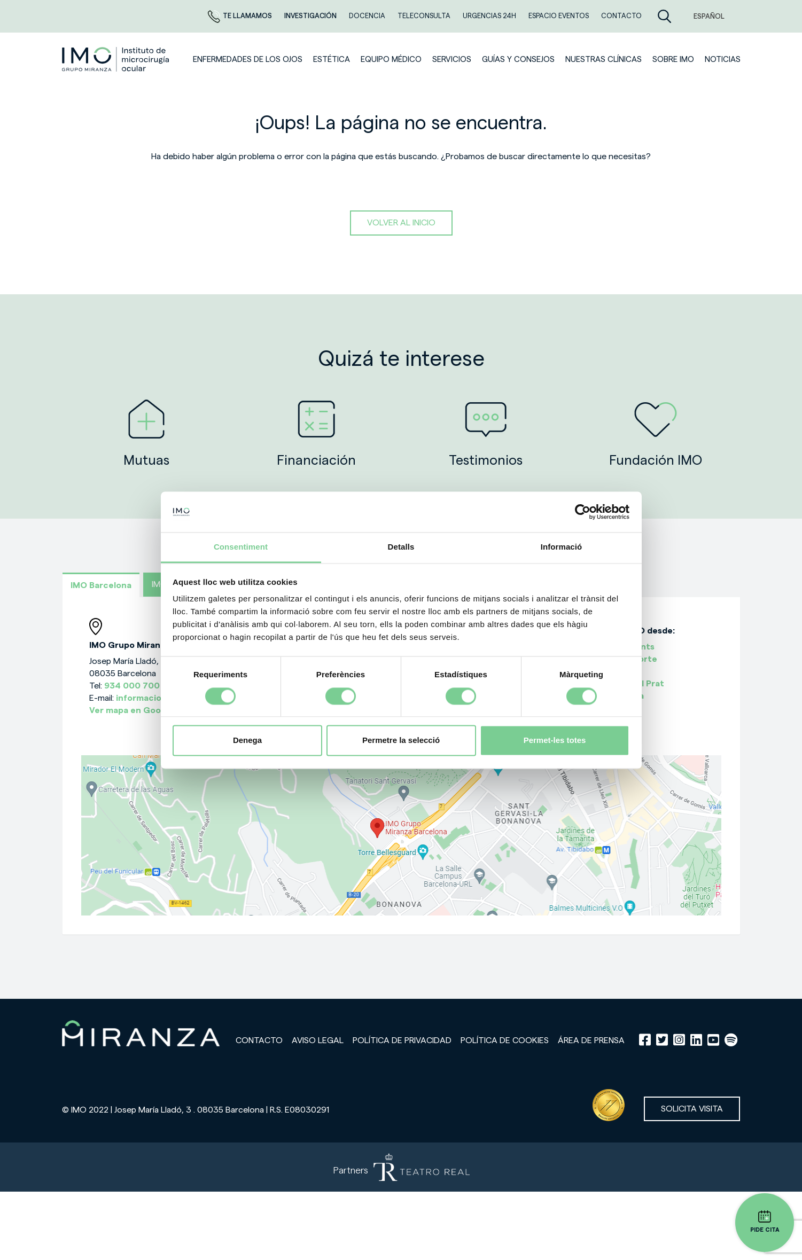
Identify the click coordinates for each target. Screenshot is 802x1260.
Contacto (259, 1040)
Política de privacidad (402, 1040)
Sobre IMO (673, 60)
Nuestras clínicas (603, 60)
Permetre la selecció (401, 740)
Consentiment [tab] (241, 547)
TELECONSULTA (425, 15)
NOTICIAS (723, 60)
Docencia (368, 15)
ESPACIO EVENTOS (559, 15)
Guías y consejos (518, 60)
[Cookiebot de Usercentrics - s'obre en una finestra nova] (582, 512)
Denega (247, 740)
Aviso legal (318, 1040)
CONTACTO (621, 15)
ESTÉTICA (331, 60)
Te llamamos (241, 15)
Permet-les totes (555, 740)
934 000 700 (132, 686)
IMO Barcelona (101, 585)
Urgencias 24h (490, 15)
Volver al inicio (401, 222)
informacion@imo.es (159, 698)
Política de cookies (505, 1040)
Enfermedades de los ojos (247, 60)
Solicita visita (692, 1109)
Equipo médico (391, 60)
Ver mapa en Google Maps (143, 710)
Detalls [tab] (401, 547)
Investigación (311, 15)
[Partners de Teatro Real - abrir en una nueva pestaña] (401, 1167)
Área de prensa (591, 1040)
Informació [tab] (561, 547)
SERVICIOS (451, 60)
